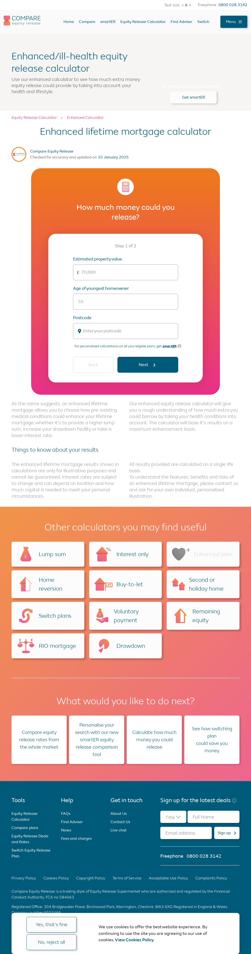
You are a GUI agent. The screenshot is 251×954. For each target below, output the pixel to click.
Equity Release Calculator (143, 21)
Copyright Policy (90, 878)
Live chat (118, 830)
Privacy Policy (24, 878)
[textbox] (173, 817)
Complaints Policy (211, 878)
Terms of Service (127, 878)
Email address (180, 833)
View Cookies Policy (134, 940)
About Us (119, 813)
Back (93, 364)
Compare (87, 21)
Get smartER (193, 97)
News (66, 830)
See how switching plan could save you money (212, 739)
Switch (203, 21)
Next (148, 364)
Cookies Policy (56, 878)
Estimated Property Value (97, 259)
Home (68, 21)
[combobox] (173, 817)
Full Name (203, 817)
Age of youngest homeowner (101, 288)
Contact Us (120, 821)
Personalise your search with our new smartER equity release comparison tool (97, 739)
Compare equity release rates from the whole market (39, 740)
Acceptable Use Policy (168, 878)
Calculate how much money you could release (154, 740)
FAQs (65, 813)
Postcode (82, 317)
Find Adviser (181, 21)
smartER (107, 21)
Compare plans (25, 827)
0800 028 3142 (232, 5)
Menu (234, 21)
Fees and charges (76, 838)
